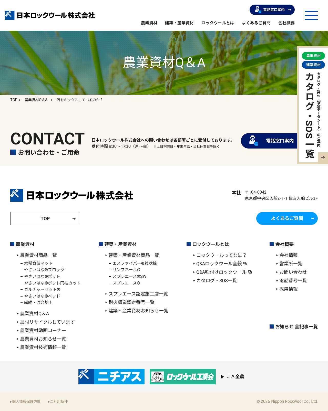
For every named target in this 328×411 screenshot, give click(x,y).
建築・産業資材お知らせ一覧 (138, 310)
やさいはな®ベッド (42, 296)
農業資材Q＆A (34, 313)
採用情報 (288, 289)
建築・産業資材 (179, 22)
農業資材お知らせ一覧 (43, 339)
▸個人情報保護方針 (25, 401)
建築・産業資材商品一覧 (133, 255)
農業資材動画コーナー (43, 330)
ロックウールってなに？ (221, 255)
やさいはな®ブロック (44, 269)
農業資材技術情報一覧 (43, 347)
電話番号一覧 (293, 280)
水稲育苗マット (38, 263)
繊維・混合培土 (38, 302)
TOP (13, 100)
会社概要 (286, 22)
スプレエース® (126, 283)
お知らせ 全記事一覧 (296, 326)
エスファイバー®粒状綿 (134, 263)
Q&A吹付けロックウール (221, 272)
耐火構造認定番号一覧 (131, 302)
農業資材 (149, 22)
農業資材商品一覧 (38, 255)
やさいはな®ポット (42, 276)
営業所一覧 (290, 263)
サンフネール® (126, 269)
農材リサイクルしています (47, 322)
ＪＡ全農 (235, 376)
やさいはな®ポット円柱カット (52, 283)
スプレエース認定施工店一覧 (138, 294)
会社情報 (288, 255)
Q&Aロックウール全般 (219, 263)
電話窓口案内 (270, 9)
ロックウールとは (217, 22)
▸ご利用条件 (58, 401)
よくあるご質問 (256, 22)
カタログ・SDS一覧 (216, 280)
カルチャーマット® (42, 289)
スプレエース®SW (129, 276)
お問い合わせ (293, 272)
